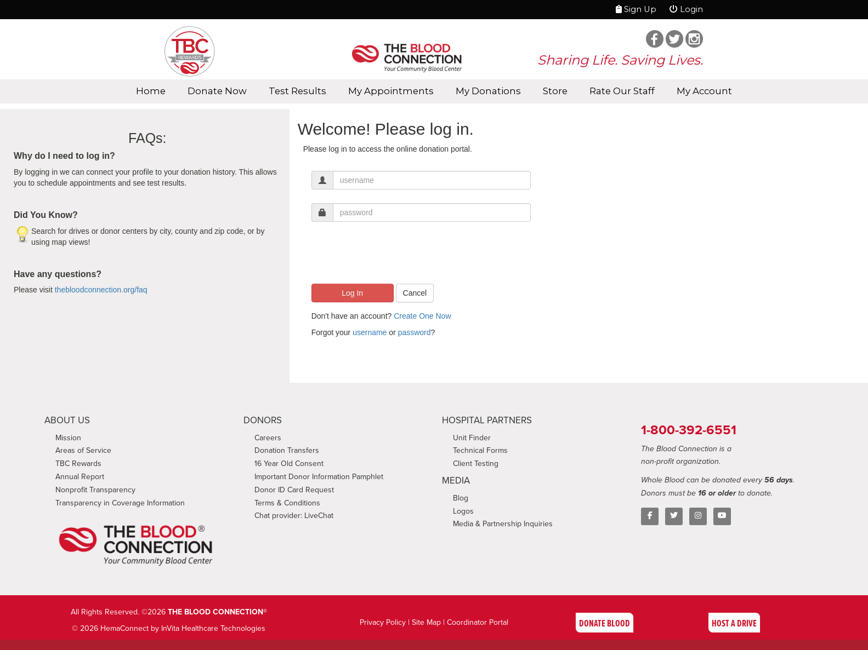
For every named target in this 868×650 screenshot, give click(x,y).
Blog (460, 498)
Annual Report (79, 476)
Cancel (415, 293)
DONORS (262, 420)
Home (151, 90)
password (414, 332)
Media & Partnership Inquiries (503, 524)
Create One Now (422, 316)
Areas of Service (83, 450)
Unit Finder (472, 438)
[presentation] (394, 256)
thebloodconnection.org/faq (101, 289)
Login (686, 9)
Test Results (297, 90)
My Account (704, 90)
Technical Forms (480, 450)
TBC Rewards (78, 463)
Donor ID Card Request (294, 490)
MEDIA (456, 480)
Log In (352, 293)
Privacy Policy (383, 622)
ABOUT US (67, 420)
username (370, 332)
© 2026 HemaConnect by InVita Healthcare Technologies (168, 628)
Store (555, 90)
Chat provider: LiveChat (293, 515)
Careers (267, 438)
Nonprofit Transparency (95, 490)
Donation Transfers (286, 450)
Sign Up (636, 9)
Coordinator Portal (477, 622)
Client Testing (475, 463)
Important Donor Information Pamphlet (318, 476)
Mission (68, 438)
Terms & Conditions (287, 503)
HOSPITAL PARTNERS (487, 420)
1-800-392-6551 (688, 429)
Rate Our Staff (622, 90)
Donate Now (217, 90)
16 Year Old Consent (289, 463)
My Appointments (391, 90)
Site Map (426, 622)
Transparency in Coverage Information (120, 503)
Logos (463, 511)
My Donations (488, 90)
